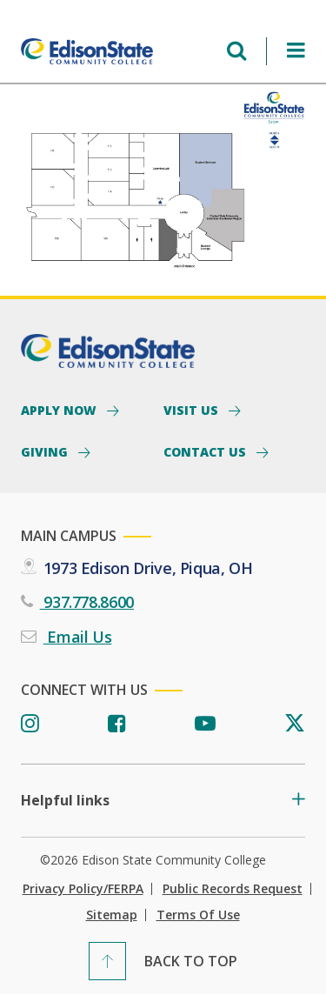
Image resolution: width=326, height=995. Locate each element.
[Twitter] (294, 724)
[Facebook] (117, 724)
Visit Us (192, 410)
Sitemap (111, 915)
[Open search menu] (236, 51)
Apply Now (60, 410)
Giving (46, 451)
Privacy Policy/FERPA (83, 889)
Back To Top (190, 961)
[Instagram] (30, 724)
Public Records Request (233, 889)
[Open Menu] (296, 51)
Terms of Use (198, 915)
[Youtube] (205, 724)
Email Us (77, 636)
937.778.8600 (87, 601)
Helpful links (65, 800)
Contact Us (206, 451)
